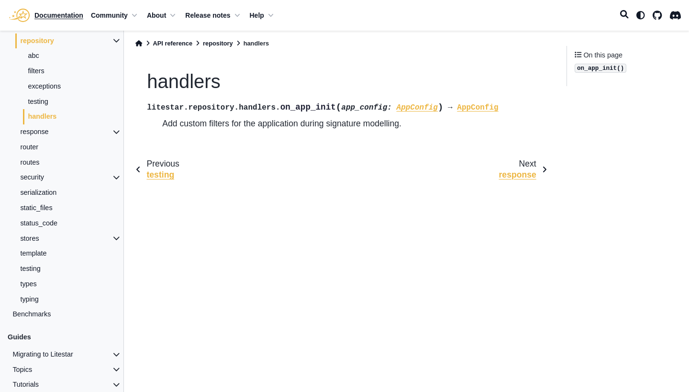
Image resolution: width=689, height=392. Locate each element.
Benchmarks (31, 314)
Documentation (58, 15)
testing (38, 101)
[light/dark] (641, 15)
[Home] (138, 43)
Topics (22, 369)
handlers (42, 116)
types (28, 284)
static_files (36, 208)
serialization (38, 192)
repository (37, 41)
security (32, 177)
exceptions (44, 86)
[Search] (624, 15)
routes (29, 162)
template (33, 253)
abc (33, 55)
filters (36, 71)
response (34, 131)
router (29, 147)
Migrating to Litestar (42, 354)
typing (29, 299)
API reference (173, 43)
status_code (38, 223)
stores (29, 238)
